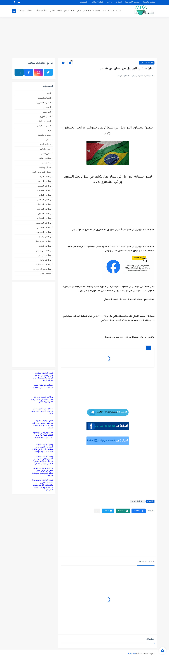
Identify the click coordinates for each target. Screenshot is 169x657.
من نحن (109, 2)
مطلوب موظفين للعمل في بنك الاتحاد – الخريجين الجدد (42, 411)
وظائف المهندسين (43, 232)
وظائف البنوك (45, 176)
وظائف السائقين (41, 11)
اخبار (49, 93)
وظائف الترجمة (44, 181)
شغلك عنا (83, 2)
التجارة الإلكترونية (43, 102)
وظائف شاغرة (45, 246)
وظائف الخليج (56, 11)
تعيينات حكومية (99, 11)
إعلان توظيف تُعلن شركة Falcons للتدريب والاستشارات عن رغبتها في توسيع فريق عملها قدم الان (42, 485)
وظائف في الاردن (25, 11)
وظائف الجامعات (44, 190)
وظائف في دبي (44, 255)
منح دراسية (46, 163)
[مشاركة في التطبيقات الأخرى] (97, 511)
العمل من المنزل (44, 126)
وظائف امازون (45, 237)
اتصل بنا (119, 2)
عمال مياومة (45, 144)
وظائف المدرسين (43, 223)
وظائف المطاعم (114, 11)
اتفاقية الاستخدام (97, 2)
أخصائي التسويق (44, 98)
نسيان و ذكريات (44, 167)
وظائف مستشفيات (43, 264)
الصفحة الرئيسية (149, 2)
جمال (48, 139)
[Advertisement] (84, 37)
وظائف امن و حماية (43, 241)
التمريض (47, 107)
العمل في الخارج (84, 11)
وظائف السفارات (43, 204)
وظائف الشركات (44, 209)
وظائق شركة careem (42, 269)
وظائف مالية (45, 260)
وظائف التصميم (44, 186)
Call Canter (46, 274)
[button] (139, 511)
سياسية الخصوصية (132, 2)
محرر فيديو (46, 153)
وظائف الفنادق (44, 213)
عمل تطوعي (45, 149)
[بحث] (14, 11)
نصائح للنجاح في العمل (41, 172)
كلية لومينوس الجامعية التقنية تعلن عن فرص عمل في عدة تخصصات (43, 435)
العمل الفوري (69, 11)
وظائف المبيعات (44, 218)
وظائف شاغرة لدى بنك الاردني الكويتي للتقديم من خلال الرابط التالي (42, 399)
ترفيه (48, 130)
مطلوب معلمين (44, 158)
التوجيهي (47, 112)
